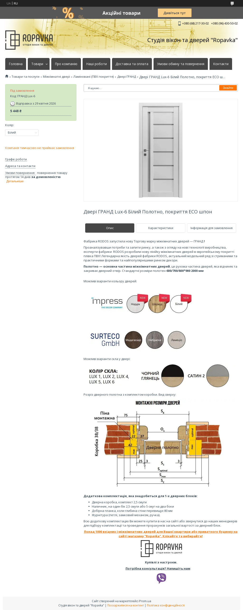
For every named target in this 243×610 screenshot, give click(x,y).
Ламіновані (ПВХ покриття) (93, 77)
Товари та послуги (25, 77)
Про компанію (66, 64)
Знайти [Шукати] (228, 88)
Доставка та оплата (132, 64)
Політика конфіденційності (166, 605)
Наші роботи (96, 64)
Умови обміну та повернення (180, 64)
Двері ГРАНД (126, 77)
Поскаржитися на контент (125, 605)
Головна (16, 64)
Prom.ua (145, 601)
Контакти (221, 64)
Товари (37, 64)
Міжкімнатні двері (56, 77)
